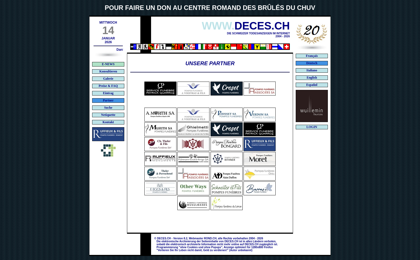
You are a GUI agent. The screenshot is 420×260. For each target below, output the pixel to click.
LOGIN (311, 127)
